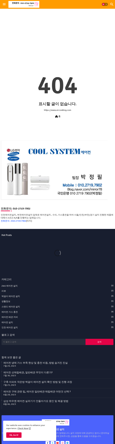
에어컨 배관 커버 (57, 317)
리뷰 (57, 291)
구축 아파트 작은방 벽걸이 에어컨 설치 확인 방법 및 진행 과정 (37, 382)
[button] (105, 4)
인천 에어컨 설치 (57, 327)
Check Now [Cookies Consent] (22, 428)
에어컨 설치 (57, 322)
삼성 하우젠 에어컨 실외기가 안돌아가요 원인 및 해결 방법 (35, 401)
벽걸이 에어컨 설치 (57, 296)
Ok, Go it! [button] (13, 435)
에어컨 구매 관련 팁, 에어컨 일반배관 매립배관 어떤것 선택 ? (37, 391)
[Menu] (4, 4)
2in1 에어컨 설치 (57, 285)
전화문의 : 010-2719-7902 (13, 221)
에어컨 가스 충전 (57, 312)
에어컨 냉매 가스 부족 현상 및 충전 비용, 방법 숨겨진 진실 (35, 362)
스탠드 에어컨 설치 (57, 306)
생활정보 (57, 301)
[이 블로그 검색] (44, 342)
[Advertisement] (57, 34)
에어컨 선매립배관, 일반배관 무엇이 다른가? (27, 372)
